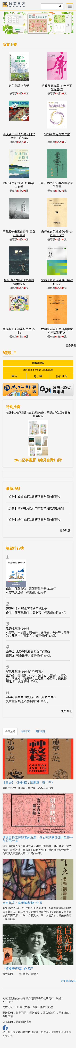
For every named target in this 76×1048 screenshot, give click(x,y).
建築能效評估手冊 (17, 628)
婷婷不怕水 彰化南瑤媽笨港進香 (26, 608)
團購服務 (38, 363)
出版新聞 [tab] (25, 731)
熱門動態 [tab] (40, 731)
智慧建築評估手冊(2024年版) (24, 671)
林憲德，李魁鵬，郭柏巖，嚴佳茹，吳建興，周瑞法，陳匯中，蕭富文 (38, 634)
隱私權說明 (49, 1012)
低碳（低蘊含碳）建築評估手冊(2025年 (31, 588)
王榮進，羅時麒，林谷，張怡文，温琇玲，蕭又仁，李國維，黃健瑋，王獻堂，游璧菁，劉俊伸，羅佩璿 (38, 678)
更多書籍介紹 (68, 980)
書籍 (14, 376)
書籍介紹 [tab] (10, 731)
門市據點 (64, 1012)
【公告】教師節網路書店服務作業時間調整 (33, 496)
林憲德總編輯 (14, 592)
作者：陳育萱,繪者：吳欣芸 (23, 612)
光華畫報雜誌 (14, 701)
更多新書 (71, 345)
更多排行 (67, 711)
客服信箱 (8, 1016)
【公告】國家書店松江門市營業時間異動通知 (35, 508)
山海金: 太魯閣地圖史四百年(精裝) (28, 651)
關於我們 (8, 1012)
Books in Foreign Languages (38, 369)
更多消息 (65, 530)
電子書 (38, 376)
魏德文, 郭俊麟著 (17, 655)
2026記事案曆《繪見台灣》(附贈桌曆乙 (31, 697)
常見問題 (21, 1012)
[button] (8, 25)
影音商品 (61, 376)
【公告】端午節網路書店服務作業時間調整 (33, 519)
